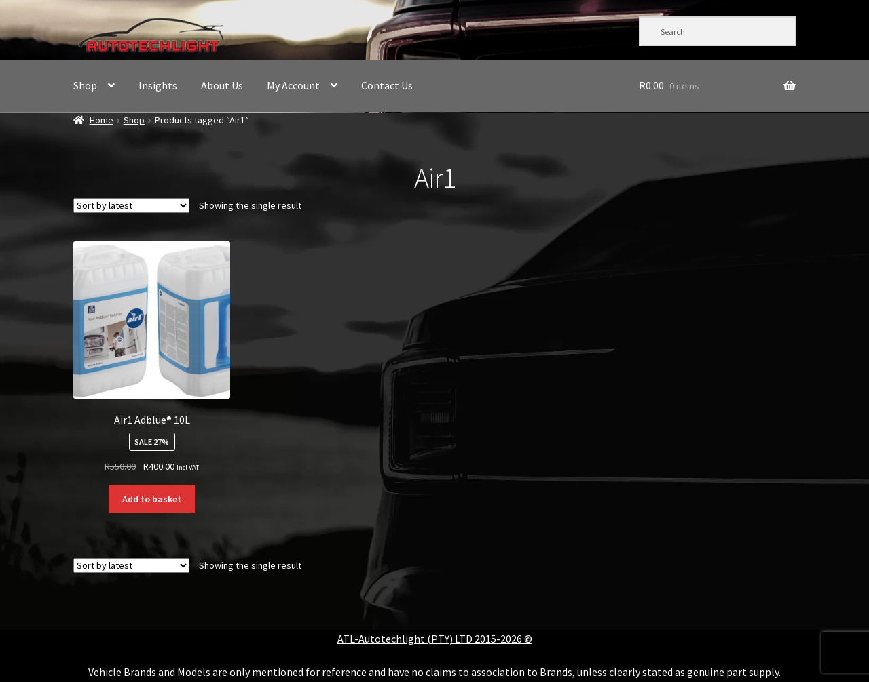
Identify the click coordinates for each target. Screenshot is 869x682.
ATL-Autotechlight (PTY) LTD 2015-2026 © (434, 638)
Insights (157, 85)
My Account (293, 85)
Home (101, 120)
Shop (85, 85)
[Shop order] (131, 205)
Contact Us (387, 85)
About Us (222, 85)
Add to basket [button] (151, 499)
